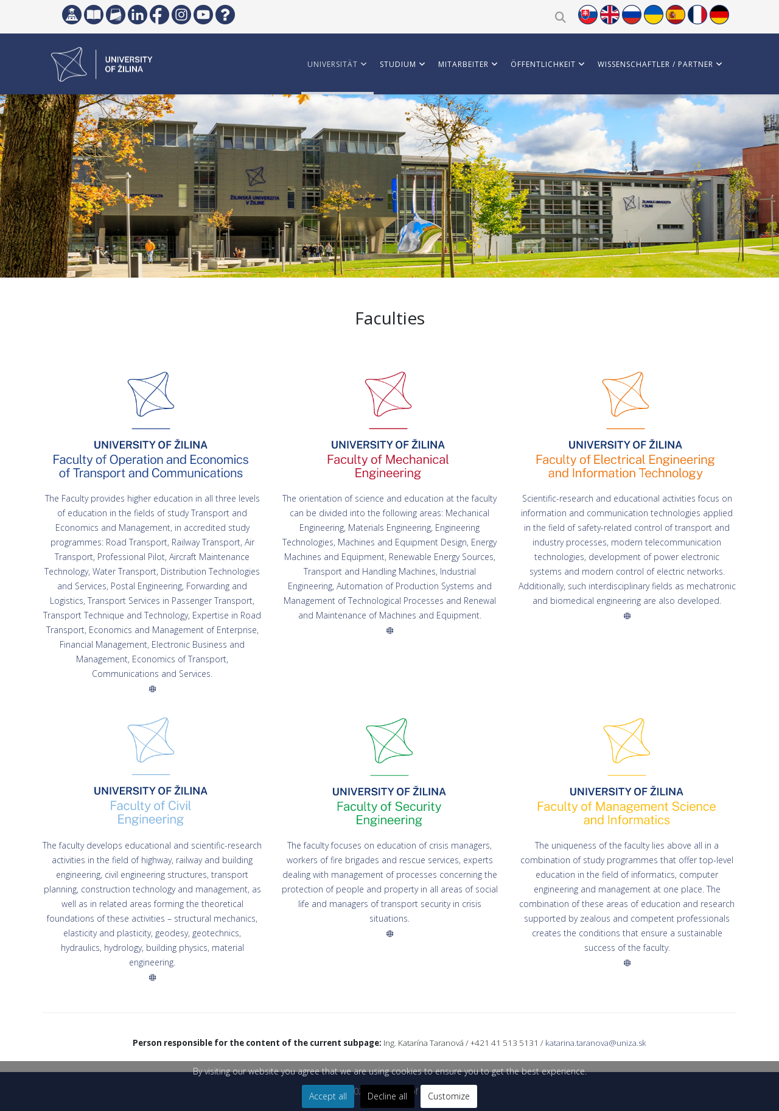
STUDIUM (398, 64)
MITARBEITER (463, 64)
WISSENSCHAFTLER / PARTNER (655, 64)
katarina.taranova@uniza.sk (595, 1042)
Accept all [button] (328, 1096)
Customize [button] (449, 1096)
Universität (332, 64)
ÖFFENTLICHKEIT (543, 64)
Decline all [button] (387, 1096)
